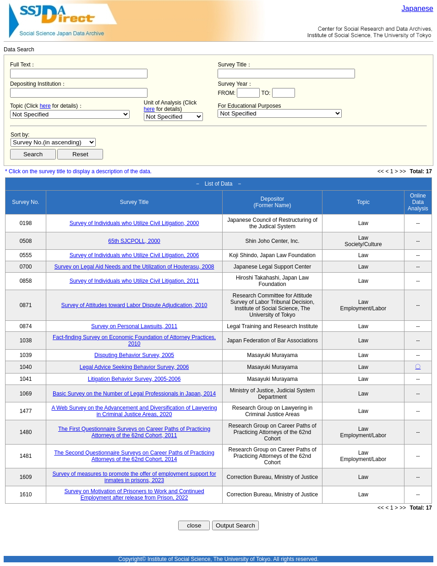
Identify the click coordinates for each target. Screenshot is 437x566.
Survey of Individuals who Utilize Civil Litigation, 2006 (134, 255)
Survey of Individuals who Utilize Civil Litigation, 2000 (134, 223)
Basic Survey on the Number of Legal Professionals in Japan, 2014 (134, 393)
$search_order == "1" (53, 142)
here (45, 106)
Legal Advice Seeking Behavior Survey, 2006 (134, 367)
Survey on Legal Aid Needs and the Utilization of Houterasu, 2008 (134, 267)
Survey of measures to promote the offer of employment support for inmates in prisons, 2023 (134, 477)
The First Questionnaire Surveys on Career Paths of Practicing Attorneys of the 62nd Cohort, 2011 (134, 432)
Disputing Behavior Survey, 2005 (134, 355)
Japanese (417, 8)
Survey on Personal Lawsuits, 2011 (134, 326)
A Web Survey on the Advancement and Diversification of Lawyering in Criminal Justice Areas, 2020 (134, 411)
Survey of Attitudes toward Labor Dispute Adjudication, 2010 (134, 305)
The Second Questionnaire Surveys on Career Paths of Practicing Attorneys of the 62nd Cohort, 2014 (134, 456)
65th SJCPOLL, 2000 (134, 241)
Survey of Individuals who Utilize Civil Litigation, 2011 (134, 281)
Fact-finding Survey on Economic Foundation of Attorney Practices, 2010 (134, 340)
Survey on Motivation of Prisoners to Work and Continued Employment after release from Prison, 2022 (134, 494)
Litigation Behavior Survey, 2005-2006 (134, 379)
